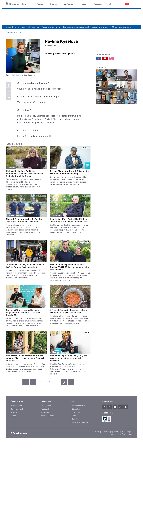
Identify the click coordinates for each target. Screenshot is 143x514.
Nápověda (76, 409)
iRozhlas (40, 4)
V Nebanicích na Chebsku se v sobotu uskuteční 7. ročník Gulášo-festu (68, 311)
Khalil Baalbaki (17, 75)
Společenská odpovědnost (75, 27)
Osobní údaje (107, 432)
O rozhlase (98, 4)
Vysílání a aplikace (51, 27)
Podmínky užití (119, 432)
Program (53, 4)
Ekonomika (33, 27)
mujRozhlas (68, 4)
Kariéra (74, 416)
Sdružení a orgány (101, 27)
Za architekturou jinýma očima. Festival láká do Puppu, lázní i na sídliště (25, 265)
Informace (10, 32)
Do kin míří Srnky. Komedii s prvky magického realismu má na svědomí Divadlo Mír (23, 312)
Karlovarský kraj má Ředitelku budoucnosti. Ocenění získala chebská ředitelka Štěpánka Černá (24, 173)
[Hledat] (134, 4)
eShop (13, 416)
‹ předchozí (33, 382)
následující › (64, 382)
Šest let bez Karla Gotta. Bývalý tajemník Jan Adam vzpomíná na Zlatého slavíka (70, 220)
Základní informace (15, 27)
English (129, 432)
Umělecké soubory (121, 27)
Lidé (19, 32)
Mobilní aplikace (47, 416)
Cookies (97, 432)
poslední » (71, 382)
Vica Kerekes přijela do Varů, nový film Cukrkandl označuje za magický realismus (68, 358)
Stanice (83, 4)
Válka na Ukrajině (18, 406)
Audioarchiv (46, 409)
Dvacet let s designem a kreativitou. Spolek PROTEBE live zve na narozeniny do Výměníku (69, 267)
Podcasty (45, 412)
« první (25, 382)
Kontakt (75, 419)
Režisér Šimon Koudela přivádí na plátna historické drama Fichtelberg (69, 172)
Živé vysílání (46, 406)
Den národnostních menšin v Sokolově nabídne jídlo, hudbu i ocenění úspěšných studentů (26, 358)
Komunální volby (17, 409)
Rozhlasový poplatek (80, 422)
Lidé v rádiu (76, 412)
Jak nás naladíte (78, 406)
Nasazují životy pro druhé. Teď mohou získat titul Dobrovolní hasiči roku (24, 220)
